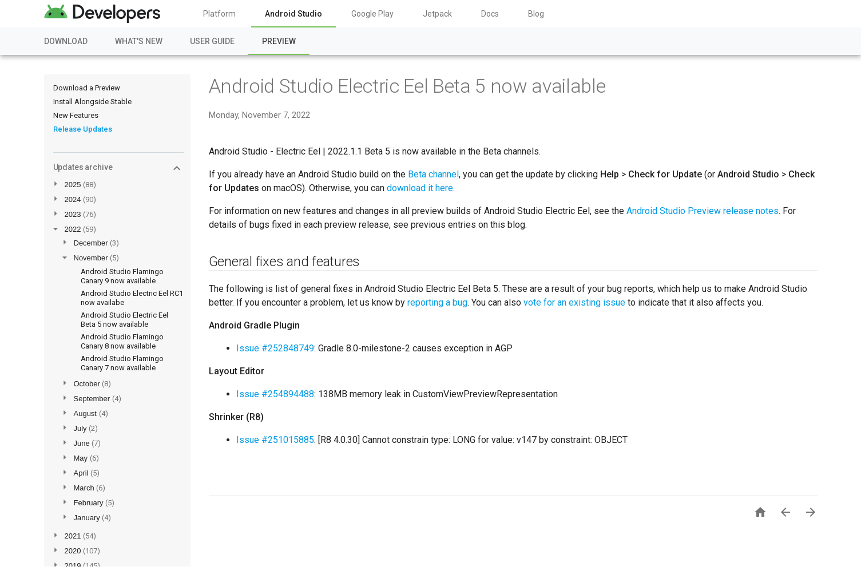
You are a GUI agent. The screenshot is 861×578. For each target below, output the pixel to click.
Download (66, 41)
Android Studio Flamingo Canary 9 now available (122, 276)
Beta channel (433, 174)
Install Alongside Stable (92, 101)
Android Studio (293, 13)
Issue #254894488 (275, 394)
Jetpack (437, 13)
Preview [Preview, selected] (279, 41)
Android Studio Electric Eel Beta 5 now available (124, 319)
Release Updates (82, 129)
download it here (420, 188)
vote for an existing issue (574, 302)
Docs (490, 13)
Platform (219, 13)
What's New (138, 41)
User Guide (212, 41)
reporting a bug (437, 302)
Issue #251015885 (275, 439)
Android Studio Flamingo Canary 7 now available (122, 363)
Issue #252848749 (275, 348)
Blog (536, 13)
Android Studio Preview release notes (702, 210)
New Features (75, 115)
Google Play (372, 13)
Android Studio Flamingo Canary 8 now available (122, 341)
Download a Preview (86, 88)
